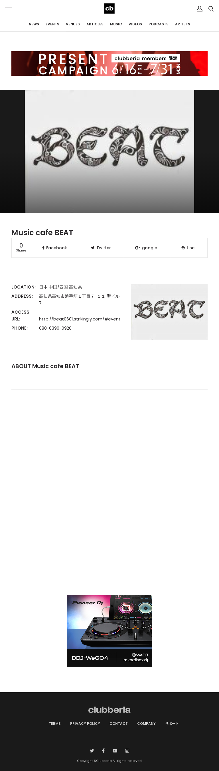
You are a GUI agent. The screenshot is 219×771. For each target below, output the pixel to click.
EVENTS (52, 24)
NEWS (34, 24)
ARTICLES (95, 24)
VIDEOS (135, 24)
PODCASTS (159, 24)
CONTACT (119, 723)
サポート (172, 723)
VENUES (73, 24)
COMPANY (146, 723)
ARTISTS (182, 24)
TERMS (55, 723)
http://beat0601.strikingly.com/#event (80, 319)
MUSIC (116, 24)
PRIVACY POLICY (85, 723)
